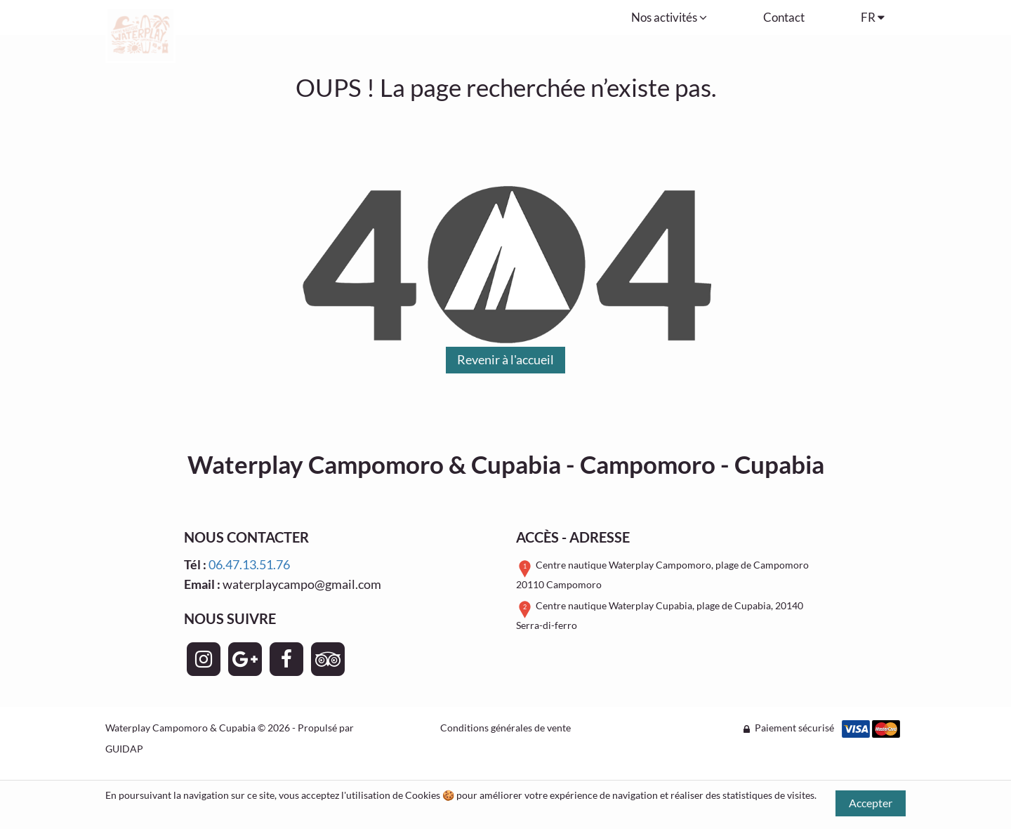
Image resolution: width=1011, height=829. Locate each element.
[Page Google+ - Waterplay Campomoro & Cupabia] (245, 659)
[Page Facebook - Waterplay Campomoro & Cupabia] (286, 659)
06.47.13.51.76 (249, 564)
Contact (784, 17)
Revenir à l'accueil (505, 359)
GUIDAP (124, 749)
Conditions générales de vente (505, 728)
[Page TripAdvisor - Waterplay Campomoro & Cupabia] (328, 659)
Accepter (870, 802)
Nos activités (669, 17)
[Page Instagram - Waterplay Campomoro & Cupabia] (203, 659)
